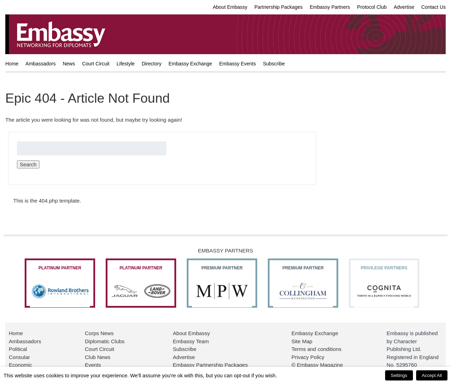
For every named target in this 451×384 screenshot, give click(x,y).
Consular (19, 357)
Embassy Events (237, 63)
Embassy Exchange (190, 63)
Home (11, 63)
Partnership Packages (278, 7)
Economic (20, 365)
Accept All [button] (432, 375)
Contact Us (433, 7)
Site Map (301, 341)
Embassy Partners (330, 7)
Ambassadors (40, 63)
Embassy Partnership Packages (210, 365)
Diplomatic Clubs (105, 341)
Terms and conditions (316, 349)
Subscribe (274, 63)
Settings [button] (399, 375)
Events (93, 365)
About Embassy (230, 7)
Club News (98, 357)
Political (18, 349)
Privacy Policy (307, 357)
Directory (151, 63)
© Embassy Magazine (317, 365)
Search (28, 164)
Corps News (99, 333)
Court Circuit (96, 63)
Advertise (404, 7)
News (69, 63)
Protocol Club (372, 7)
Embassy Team (191, 341)
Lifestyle (126, 63)
